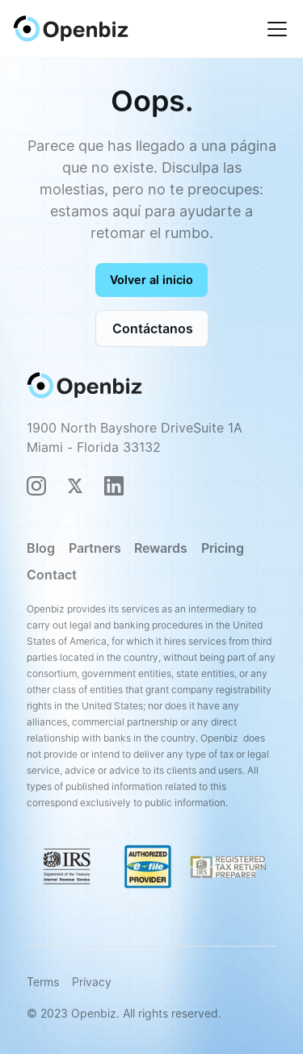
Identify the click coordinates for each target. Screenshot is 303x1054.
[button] (274, 29)
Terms (43, 982)
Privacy (92, 982)
